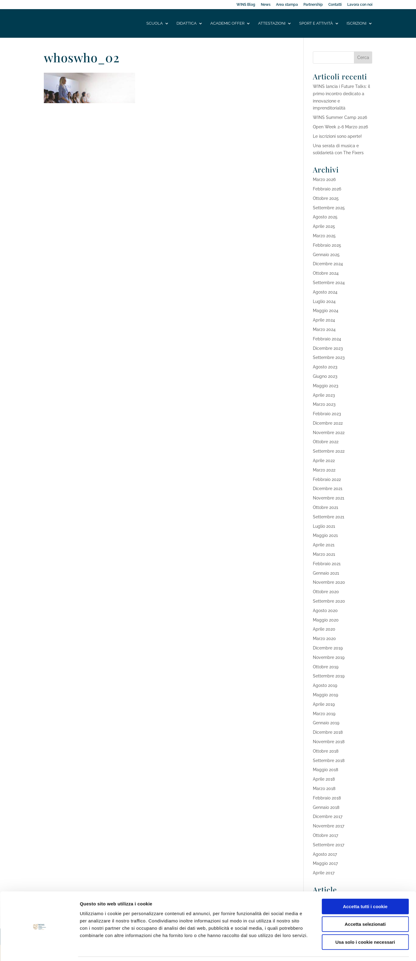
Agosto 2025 (325, 216)
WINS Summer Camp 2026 (340, 117)
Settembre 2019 (328, 676)
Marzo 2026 (324, 179)
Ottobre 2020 (326, 591)
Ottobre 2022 (325, 441)
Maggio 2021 (325, 535)
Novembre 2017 (328, 825)
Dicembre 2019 (328, 648)
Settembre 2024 (329, 282)
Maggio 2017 (325, 863)
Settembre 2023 (329, 357)
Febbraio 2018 (327, 798)
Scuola (154, 23)
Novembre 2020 (329, 582)
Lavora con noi (359, 5)
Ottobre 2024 (326, 273)
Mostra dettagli (320, 949)
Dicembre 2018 (328, 732)
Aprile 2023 (324, 395)
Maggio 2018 (325, 769)
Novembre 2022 (328, 432)
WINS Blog (245, 5)
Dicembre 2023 (328, 348)
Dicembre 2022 (328, 423)
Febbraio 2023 (327, 413)
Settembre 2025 (329, 207)
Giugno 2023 (325, 376)
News (266, 5)
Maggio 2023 (325, 385)
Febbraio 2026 (327, 188)
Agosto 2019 (325, 685)
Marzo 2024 (324, 329)
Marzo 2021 (324, 554)
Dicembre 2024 (328, 263)
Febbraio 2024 (327, 338)
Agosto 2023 (325, 366)
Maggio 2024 (325, 310)
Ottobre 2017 (325, 835)
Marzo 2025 (324, 235)
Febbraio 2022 (327, 479)
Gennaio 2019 (326, 722)
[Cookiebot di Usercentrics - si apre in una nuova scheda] (39, 949)
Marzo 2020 (324, 638)
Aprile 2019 (324, 704)
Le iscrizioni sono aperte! (337, 136)
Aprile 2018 (324, 779)
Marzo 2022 (324, 470)
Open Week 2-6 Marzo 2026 (340, 126)
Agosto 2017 (325, 854)
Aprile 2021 (323, 544)
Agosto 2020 (325, 610)
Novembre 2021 (328, 498)
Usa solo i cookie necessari (365, 922)
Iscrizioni (356, 23)
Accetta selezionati (365, 904)
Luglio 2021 (324, 526)
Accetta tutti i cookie (365, 886)
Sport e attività (316, 23)
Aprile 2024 (324, 320)
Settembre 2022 (328, 451)
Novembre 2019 (328, 657)
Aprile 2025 (324, 226)
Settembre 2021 (328, 516)
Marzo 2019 (324, 713)
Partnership (313, 5)
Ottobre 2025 (326, 198)
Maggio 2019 (325, 694)
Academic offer (227, 23)
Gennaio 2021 (326, 573)
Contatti (335, 5)
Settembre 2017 (328, 844)
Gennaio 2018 (326, 807)
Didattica (187, 23)
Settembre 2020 (329, 601)
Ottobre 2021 (325, 507)
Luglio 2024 (324, 301)
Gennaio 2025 (326, 254)
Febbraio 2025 (327, 245)
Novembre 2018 (328, 741)
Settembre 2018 (328, 760)
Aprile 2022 (324, 460)
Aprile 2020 (324, 629)
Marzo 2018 (324, 788)
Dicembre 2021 (327, 488)
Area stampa (287, 5)
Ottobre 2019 (325, 666)
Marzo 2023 (324, 404)
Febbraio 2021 (327, 563)
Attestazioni (271, 23)
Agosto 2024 (325, 292)
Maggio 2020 (326, 620)
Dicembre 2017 (327, 816)
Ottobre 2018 (325, 751)
